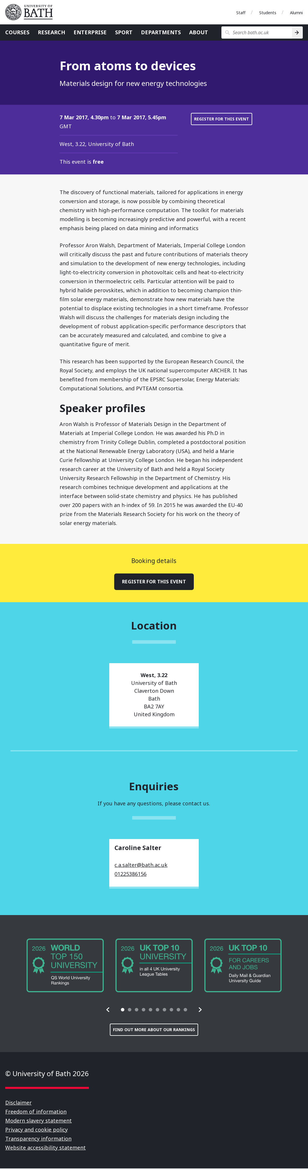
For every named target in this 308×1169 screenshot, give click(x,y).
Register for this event (221, 119)
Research (51, 32)
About (198, 32)
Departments (161, 32)
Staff (241, 12)
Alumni (296, 12)
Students (267, 12)
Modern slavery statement (38, 1121)
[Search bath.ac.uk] (256, 32)
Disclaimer (18, 1103)
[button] (108, 1010)
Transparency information (38, 1139)
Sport (123, 32)
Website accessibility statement (45, 1148)
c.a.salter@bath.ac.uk (140, 865)
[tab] (122, 1010)
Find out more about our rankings (154, 1030)
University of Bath (31, 12)
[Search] (297, 32)
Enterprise (90, 32)
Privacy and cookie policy (36, 1130)
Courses (17, 32)
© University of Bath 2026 (47, 1074)
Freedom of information (36, 1112)
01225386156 (130, 874)
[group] (65, 966)
